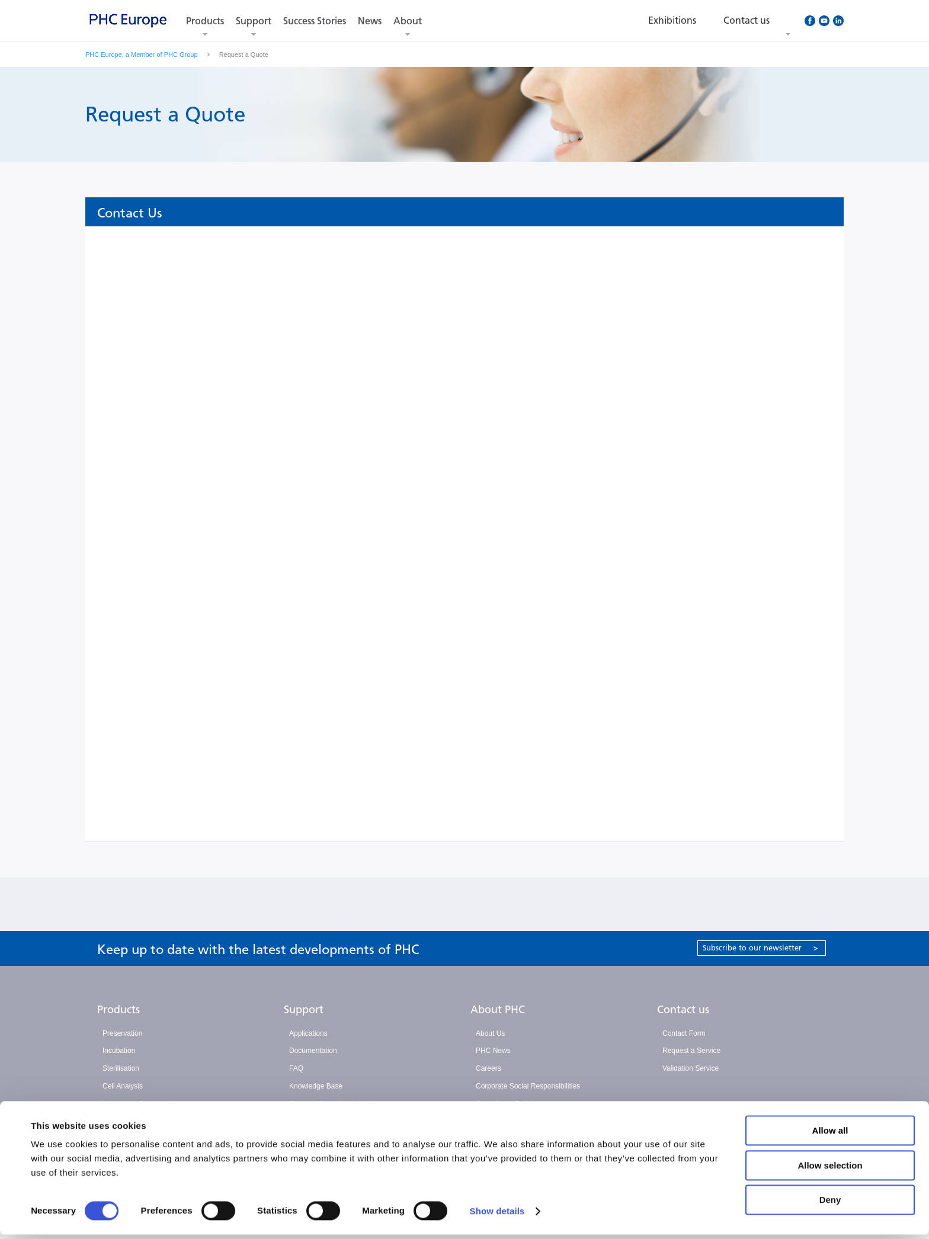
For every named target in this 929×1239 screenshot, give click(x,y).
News (370, 21)
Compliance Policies (508, 1104)
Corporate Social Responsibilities (528, 1086)
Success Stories (314, 21)
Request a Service (691, 1050)
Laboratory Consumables (142, 1104)
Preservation (122, 1033)
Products (205, 21)
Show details (497, 1216)
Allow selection (829, 1170)
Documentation (313, 1050)
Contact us (683, 1009)
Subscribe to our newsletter (760, 947)
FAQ (296, 1068)
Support (253, 21)
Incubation (118, 1050)
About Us (490, 1033)
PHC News (493, 1050)
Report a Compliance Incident (336, 1104)
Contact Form (684, 1033)
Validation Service (690, 1068)
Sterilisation (120, 1068)
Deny (830, 1204)
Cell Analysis (122, 1086)
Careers (488, 1068)
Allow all (830, 1135)
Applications (308, 1033)
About (407, 21)
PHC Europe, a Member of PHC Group (141, 54)
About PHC (497, 1009)
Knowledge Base (315, 1086)
